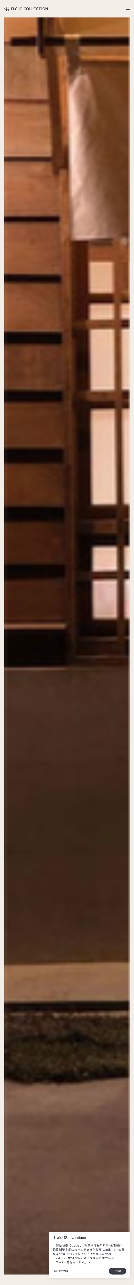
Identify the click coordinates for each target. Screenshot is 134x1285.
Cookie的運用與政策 (70, 1262)
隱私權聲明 (60, 1271)
